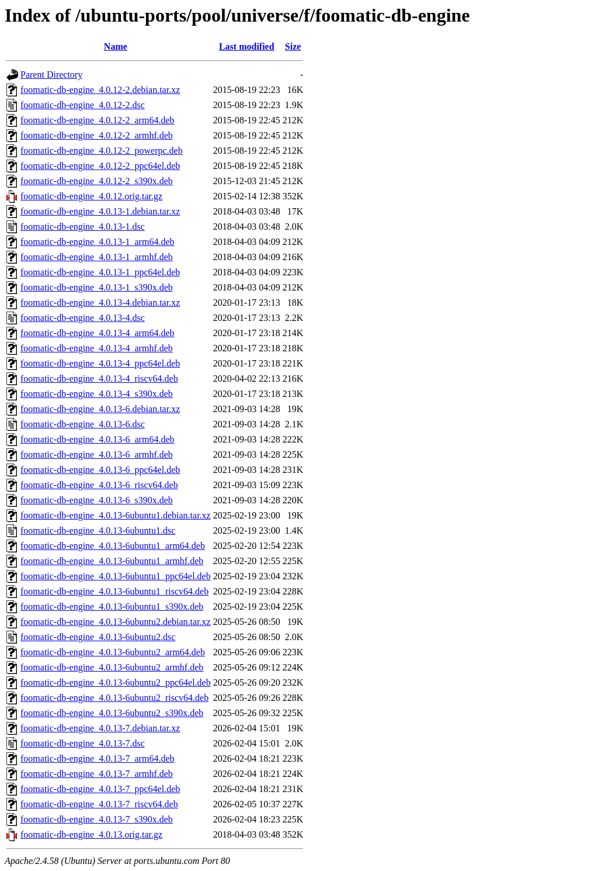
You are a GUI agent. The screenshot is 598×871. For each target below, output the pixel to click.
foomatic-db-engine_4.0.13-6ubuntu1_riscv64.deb (114, 591)
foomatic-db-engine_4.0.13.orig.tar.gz (91, 834)
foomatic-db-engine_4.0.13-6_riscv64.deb (99, 485)
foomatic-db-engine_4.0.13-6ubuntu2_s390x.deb (111, 713)
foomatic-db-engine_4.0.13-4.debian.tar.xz (100, 302)
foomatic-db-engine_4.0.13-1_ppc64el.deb (100, 272)
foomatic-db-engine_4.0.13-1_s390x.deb (96, 287)
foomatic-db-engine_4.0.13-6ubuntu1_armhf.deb (111, 561)
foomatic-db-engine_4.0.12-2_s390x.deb (96, 181)
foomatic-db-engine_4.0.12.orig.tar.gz (91, 196)
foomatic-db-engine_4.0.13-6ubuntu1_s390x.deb (111, 606)
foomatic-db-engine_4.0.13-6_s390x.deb (96, 500)
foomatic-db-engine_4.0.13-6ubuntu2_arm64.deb (112, 652)
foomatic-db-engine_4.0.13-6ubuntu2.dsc (97, 637)
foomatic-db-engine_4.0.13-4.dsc (82, 318)
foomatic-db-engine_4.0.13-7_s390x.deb (96, 819)
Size (293, 46)
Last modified (246, 46)
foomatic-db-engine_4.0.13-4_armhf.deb (96, 348)
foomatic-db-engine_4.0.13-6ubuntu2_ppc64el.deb (115, 682)
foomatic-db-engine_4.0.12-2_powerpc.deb (101, 150)
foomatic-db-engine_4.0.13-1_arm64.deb (97, 242)
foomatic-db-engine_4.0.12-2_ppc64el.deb (100, 166)
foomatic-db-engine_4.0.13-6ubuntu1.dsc (97, 530)
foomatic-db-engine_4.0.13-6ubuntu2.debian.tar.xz (115, 622)
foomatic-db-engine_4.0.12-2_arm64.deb (97, 120)
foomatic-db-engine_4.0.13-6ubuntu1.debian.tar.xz (115, 515)
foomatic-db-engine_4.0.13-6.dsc (82, 424)
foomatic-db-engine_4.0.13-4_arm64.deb (97, 333)
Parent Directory (51, 75)
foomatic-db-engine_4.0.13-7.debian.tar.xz (100, 728)
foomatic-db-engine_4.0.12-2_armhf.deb (96, 135)
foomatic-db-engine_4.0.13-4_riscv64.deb (99, 378)
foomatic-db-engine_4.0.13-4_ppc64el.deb (100, 363)
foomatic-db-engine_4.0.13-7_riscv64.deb (99, 804)
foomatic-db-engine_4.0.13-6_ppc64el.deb (100, 470)
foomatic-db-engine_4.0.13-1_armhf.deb (96, 257)
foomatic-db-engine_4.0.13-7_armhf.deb (96, 774)
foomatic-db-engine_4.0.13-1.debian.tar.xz (100, 211)
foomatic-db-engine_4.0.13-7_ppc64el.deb (100, 789)
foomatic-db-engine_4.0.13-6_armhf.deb (96, 454)
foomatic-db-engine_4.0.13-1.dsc (82, 226)
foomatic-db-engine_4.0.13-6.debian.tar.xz (100, 409)
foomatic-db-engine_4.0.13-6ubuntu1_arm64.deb (112, 546)
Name (115, 46)
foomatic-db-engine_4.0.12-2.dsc (82, 105)
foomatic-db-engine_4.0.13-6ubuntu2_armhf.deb (111, 667)
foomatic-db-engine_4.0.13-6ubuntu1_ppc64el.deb (115, 576)
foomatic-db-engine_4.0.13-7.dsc (82, 743)
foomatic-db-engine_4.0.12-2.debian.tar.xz (100, 90)
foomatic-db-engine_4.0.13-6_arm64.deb (97, 439)
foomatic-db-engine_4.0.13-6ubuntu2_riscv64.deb (114, 698)
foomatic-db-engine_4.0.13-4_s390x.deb (96, 394)
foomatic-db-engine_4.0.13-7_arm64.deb (97, 758)
